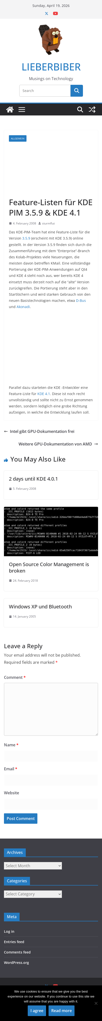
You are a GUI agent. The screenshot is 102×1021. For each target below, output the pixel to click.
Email (10, 769)
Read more (61, 1010)
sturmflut (48, 223)
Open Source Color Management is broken (49, 567)
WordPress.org (16, 962)
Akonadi (23, 306)
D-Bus (81, 300)
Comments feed (17, 952)
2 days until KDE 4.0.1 (33, 478)
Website (11, 793)
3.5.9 (26, 238)
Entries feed (14, 941)
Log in (9, 931)
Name (11, 745)
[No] (95, 1003)
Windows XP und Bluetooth (40, 606)
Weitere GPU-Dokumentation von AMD (58, 444)
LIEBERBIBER (51, 66)
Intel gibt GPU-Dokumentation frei (39, 431)
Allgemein (18, 138)
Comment (15, 677)
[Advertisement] (51, 169)
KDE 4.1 (43, 393)
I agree (36, 1010)
